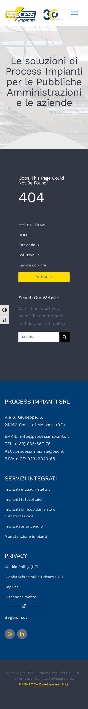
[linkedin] (22, 634)
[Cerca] (64, 337)
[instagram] (10, 634)
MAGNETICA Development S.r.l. (44, 684)
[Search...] (38, 337)
